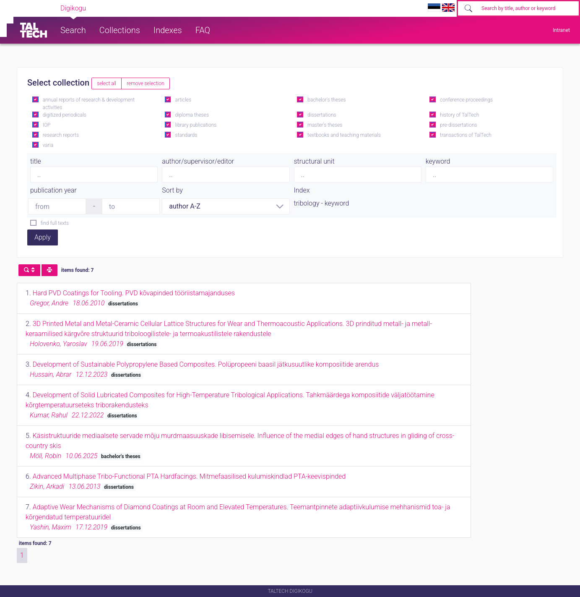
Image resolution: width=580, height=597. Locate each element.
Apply (42, 237)
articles (183, 100)
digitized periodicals (64, 115)
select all (106, 83)
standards (186, 135)
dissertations (321, 115)
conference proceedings (466, 100)
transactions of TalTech (466, 135)
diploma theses (192, 115)
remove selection (145, 83)
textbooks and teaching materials (344, 135)
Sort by (172, 190)
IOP (47, 125)
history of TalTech (459, 115)
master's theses (324, 125)
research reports (61, 135)
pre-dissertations (458, 125)
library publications (196, 125)
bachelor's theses (326, 100)
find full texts (55, 223)
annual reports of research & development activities (89, 103)
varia (48, 145)
